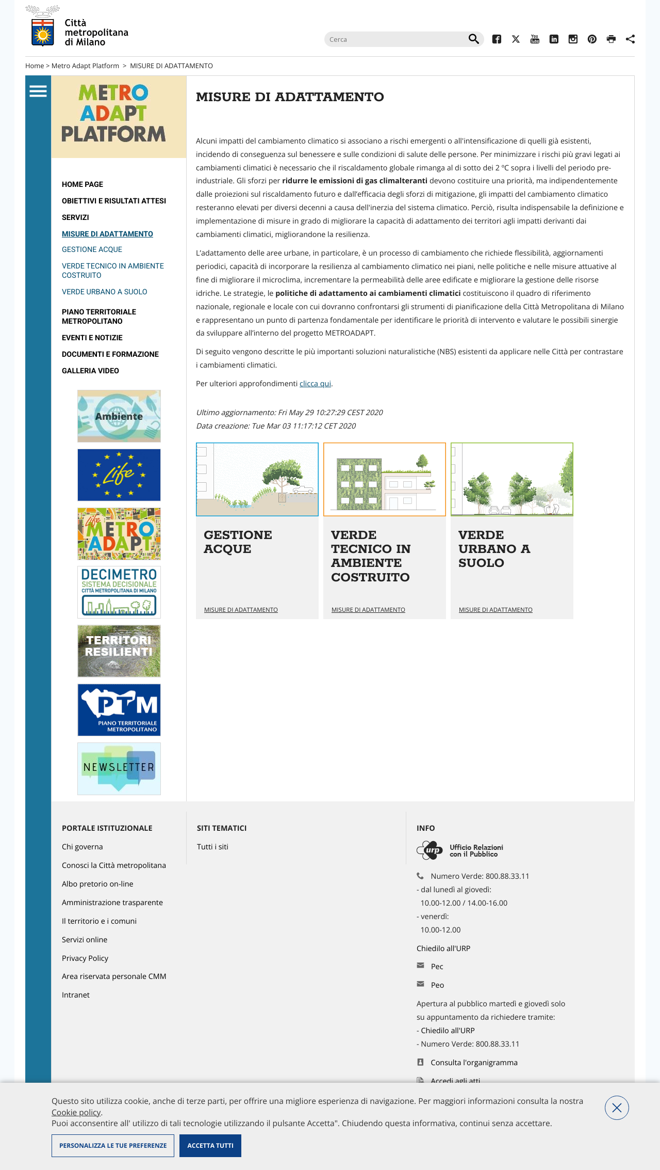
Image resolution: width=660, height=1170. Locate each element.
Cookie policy (76, 1112)
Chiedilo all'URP (444, 949)
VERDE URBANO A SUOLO (104, 292)
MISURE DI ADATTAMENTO (171, 65)
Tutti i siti (212, 847)
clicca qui (315, 384)
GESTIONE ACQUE (92, 249)
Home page (82, 184)
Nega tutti (617, 1108)
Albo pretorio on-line (98, 884)
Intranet (76, 995)
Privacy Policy (85, 958)
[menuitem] (119, 185)
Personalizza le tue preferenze (113, 1145)
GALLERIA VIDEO (90, 371)
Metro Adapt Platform (86, 65)
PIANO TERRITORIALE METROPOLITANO (99, 317)
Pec (437, 967)
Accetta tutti (210, 1145)
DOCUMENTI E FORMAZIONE (110, 354)
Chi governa (82, 847)
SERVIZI (75, 217)
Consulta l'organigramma (474, 1063)
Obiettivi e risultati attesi (114, 201)
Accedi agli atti (456, 1081)
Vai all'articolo (257, 530)
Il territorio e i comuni (99, 921)
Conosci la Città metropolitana (114, 866)
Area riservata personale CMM (114, 977)
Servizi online (84, 940)
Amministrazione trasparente (112, 903)
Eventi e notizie (92, 338)
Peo (437, 985)
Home (34, 65)
